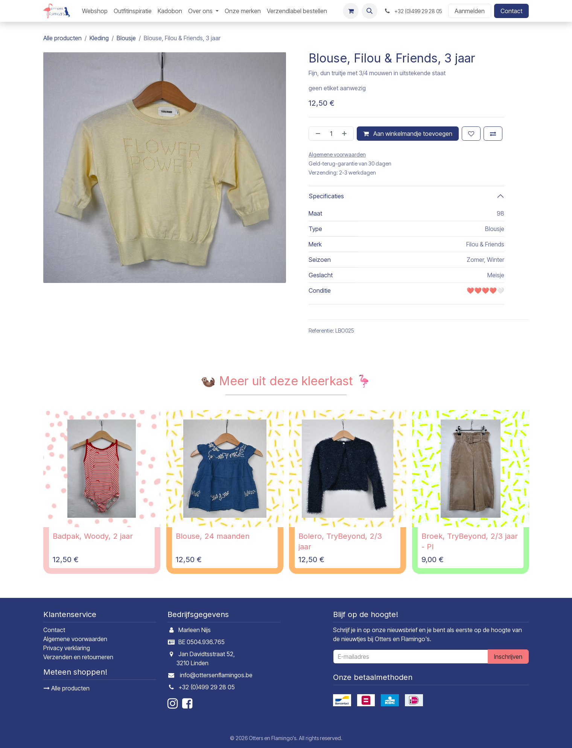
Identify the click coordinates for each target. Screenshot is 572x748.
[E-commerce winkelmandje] (351, 11)
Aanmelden (470, 11)
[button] (369, 11)
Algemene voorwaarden (75, 639)
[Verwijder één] (316, 133)
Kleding (99, 38)
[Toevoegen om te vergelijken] (493, 133)
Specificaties (326, 196)
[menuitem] (95, 10)
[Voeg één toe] (345, 133)
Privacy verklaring (66, 648)
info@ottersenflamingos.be (216, 675)
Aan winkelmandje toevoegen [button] (407, 133)
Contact (511, 11)
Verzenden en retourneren (78, 657)
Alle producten (67, 688)
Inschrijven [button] (508, 656)
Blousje (126, 38)
